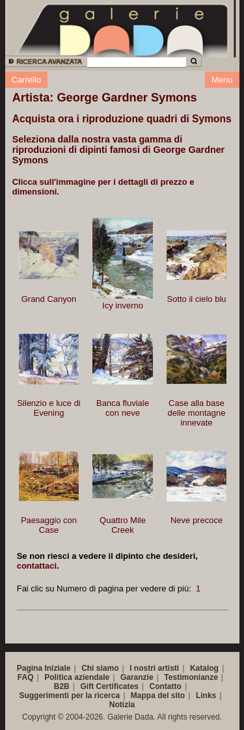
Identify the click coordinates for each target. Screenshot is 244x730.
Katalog (204, 668)
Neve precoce (196, 520)
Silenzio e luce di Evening (49, 408)
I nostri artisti (154, 668)
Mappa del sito (158, 695)
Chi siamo (99, 668)
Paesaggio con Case (49, 525)
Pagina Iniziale (44, 668)
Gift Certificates (109, 686)
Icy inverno (122, 305)
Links (206, 695)
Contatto (166, 686)
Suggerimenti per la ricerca (69, 695)
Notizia (122, 704)
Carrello (27, 80)
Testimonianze (190, 677)
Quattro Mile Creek (123, 525)
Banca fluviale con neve (122, 408)
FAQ (26, 677)
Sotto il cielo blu (196, 299)
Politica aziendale (76, 677)
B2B (62, 686)
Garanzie (137, 677)
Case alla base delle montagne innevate (197, 412)
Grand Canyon (49, 299)
